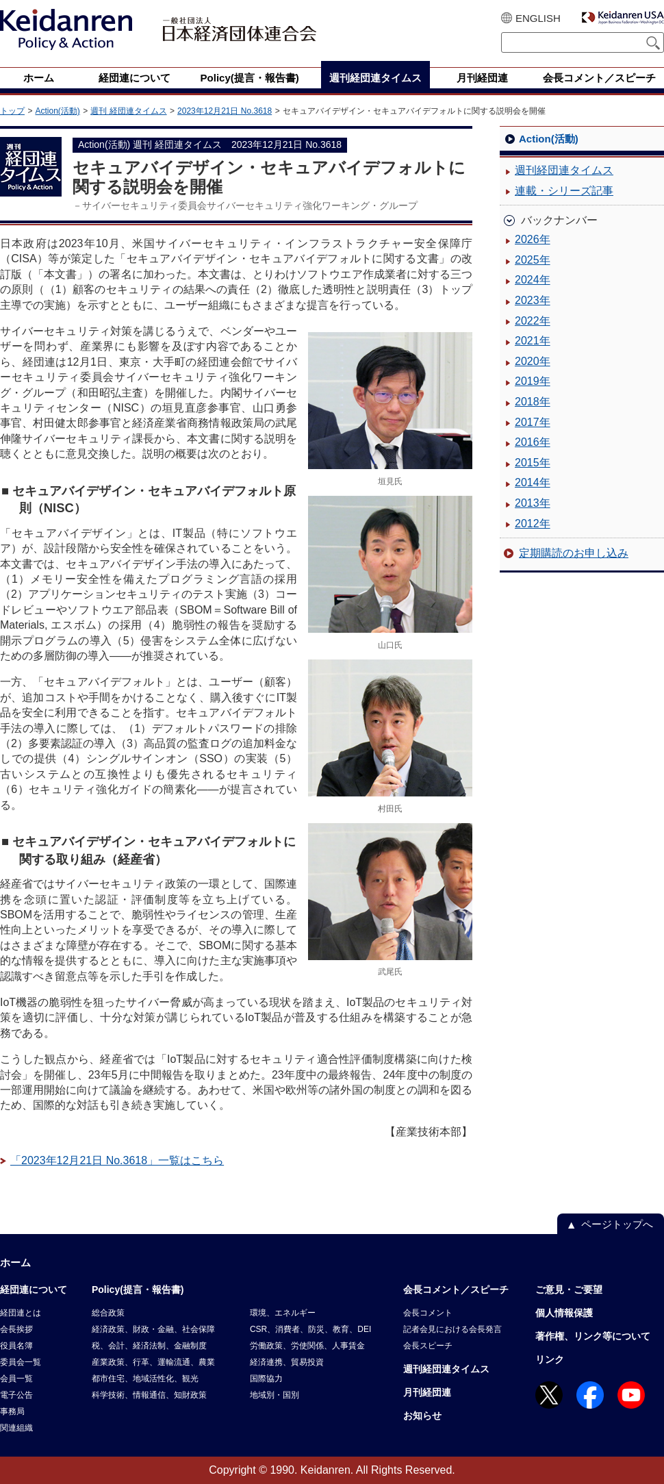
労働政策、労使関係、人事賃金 (307, 1345)
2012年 (532, 523)
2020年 (532, 361)
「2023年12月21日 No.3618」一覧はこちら (117, 1160)
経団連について (33, 1289)
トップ (12, 111)
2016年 (532, 442)
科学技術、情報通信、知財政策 (149, 1395)
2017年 (532, 422)
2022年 (532, 321)
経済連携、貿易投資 (287, 1362)
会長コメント (427, 1313)
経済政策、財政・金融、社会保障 (153, 1329)
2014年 (532, 482)
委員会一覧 (20, 1362)
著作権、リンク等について (592, 1336)
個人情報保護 (564, 1312)
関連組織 (16, 1428)
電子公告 (16, 1395)
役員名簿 (16, 1345)
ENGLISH (538, 18)
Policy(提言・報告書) (138, 1289)
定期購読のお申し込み (573, 553)
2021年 (532, 341)
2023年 (532, 300)
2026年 (532, 239)
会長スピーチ (427, 1345)
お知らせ (422, 1415)
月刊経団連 (427, 1392)
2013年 (532, 503)
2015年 (532, 462)
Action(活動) (57, 111)
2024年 (532, 280)
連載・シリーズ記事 (564, 191)
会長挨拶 (16, 1329)
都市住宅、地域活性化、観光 (145, 1378)
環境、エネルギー (283, 1313)
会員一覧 (16, 1378)
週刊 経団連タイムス (128, 111)
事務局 (12, 1411)
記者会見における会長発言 (452, 1329)
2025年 (532, 260)
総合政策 (108, 1313)
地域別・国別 (274, 1395)
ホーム (15, 1262)
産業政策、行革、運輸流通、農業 (153, 1362)
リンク (549, 1359)
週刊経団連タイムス (564, 170)
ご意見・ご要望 (568, 1289)
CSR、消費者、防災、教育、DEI (310, 1329)
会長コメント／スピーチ (456, 1289)
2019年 (532, 381)
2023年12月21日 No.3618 (224, 111)
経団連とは (20, 1313)
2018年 (532, 401)
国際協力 (266, 1378)
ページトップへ (617, 1224)
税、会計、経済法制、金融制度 (149, 1345)
